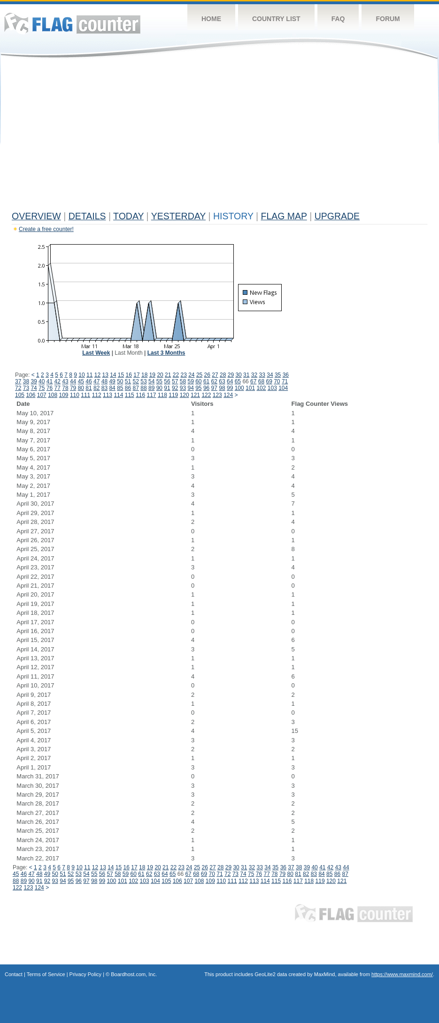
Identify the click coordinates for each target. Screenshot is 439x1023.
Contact (14, 974)
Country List (276, 18)
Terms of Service (46, 974)
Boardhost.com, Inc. (134, 974)
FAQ (338, 18)
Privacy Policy (85, 974)
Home (211, 18)
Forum (388, 18)
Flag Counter (72, 23)
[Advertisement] (219, 136)
